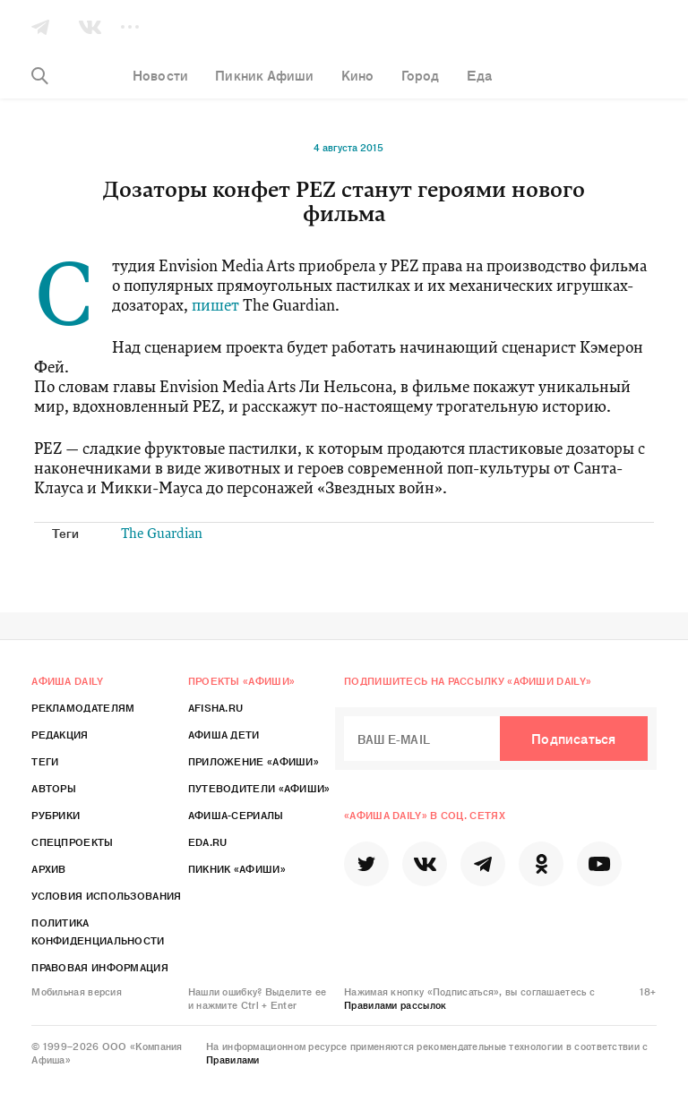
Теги (44, 761)
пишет (215, 306)
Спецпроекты (72, 841)
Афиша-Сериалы (236, 814)
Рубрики (55, 814)
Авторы (53, 788)
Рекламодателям (82, 707)
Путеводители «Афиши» (259, 788)
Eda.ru (208, 841)
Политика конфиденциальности (97, 931)
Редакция (59, 734)
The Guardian (161, 535)
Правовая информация (99, 967)
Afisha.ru (216, 707)
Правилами (233, 1059)
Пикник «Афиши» (237, 868)
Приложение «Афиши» (253, 761)
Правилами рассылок (395, 1004)
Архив (48, 868)
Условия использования (106, 895)
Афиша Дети (224, 734)
